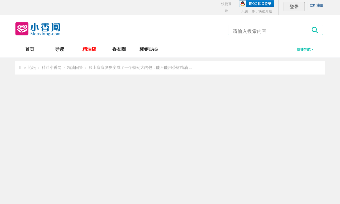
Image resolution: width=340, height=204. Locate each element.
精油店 (89, 49)
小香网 (20, 67)
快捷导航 (304, 50)
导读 (59, 49)
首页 (29, 49)
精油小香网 (51, 67)
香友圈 (119, 49)
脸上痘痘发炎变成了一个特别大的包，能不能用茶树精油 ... (140, 67)
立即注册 (316, 5)
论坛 (32, 67)
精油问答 (75, 67)
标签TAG (148, 49)
